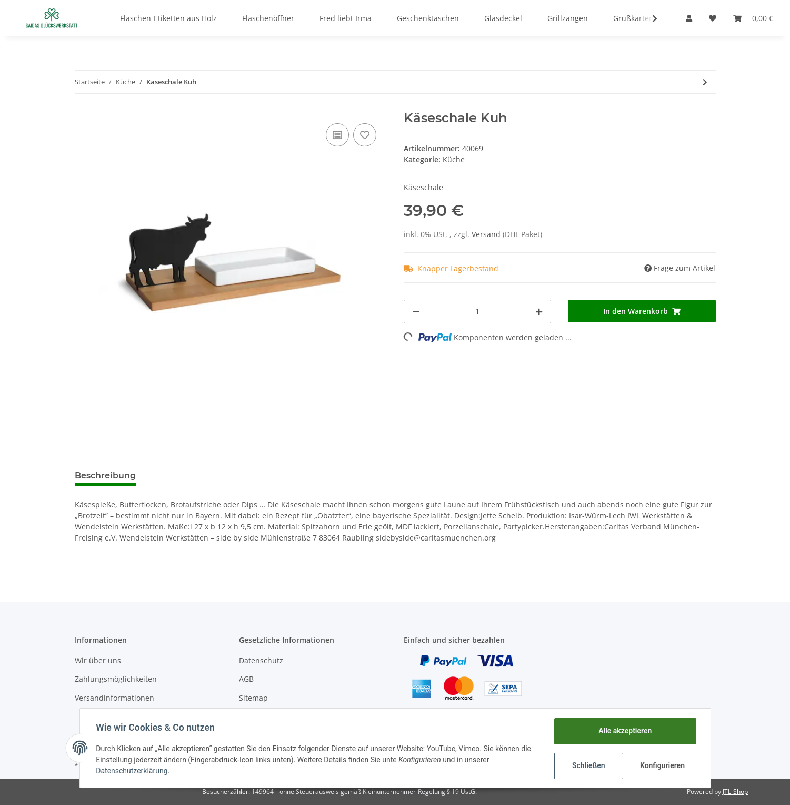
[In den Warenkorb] (642, 311)
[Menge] (477, 311)
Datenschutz (261, 660)
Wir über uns (98, 660)
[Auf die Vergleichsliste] (337, 134)
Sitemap (253, 698)
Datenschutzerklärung (132, 771)
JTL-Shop (735, 791)
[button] (689, 18)
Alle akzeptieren (624, 731)
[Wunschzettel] (713, 18)
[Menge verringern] (415, 311)
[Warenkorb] (753, 18)
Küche (454, 159)
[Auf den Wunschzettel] (364, 134)
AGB (246, 679)
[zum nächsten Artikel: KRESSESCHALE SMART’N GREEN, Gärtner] (705, 82)
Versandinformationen (114, 698)
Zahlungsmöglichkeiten (116, 679)
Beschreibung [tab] (105, 475)
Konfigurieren (662, 765)
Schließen (588, 765)
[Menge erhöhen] (539, 311)
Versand (487, 234)
